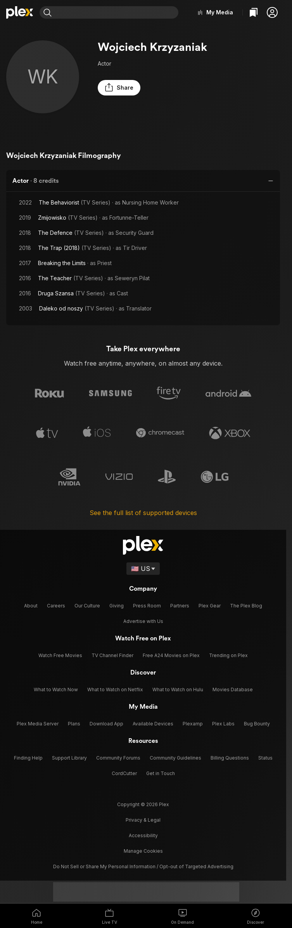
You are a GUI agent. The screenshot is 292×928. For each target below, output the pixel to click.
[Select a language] (143, 567)
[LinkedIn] (174, 870)
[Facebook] (158, 870)
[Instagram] (96, 870)
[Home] (19, 12)
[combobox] (118, 12)
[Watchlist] (253, 12)
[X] (127, 870)
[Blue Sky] (143, 870)
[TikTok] (112, 870)
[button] (272, 12)
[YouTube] (189, 870)
